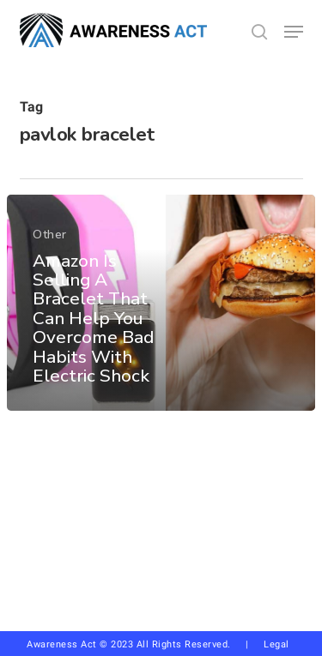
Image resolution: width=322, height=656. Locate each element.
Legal (276, 644)
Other (50, 234)
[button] (293, 31)
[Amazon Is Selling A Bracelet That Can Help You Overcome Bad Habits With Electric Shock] (161, 303)
